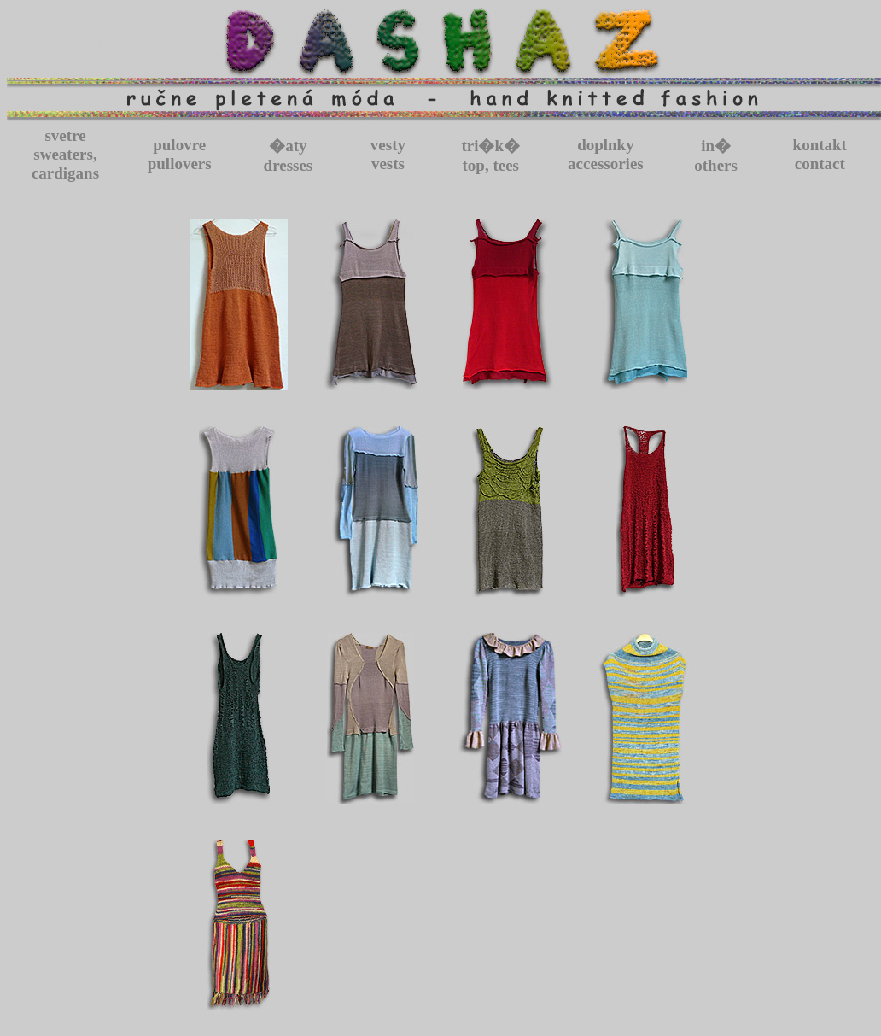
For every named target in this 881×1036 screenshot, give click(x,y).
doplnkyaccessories (606, 154)
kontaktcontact (820, 154)
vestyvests (387, 154)
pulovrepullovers (180, 154)
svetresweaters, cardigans (65, 154)
